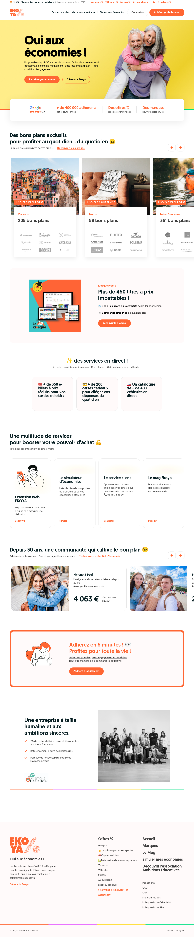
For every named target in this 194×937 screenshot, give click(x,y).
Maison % (125, 3)
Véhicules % (111, 3)
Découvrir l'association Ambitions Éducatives (162, 868)
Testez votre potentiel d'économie (99, 556)
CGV (144, 893)
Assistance (104, 895)
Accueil (148, 839)
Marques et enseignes (82, 12)
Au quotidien (105, 880)
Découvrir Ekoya (76, 79)
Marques (102, 846)
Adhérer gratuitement (167, 12)
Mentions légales (151, 898)
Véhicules (103, 870)
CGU (144, 888)
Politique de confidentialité (156, 902)
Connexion (137, 12)
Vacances (24, 214)
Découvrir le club (60, 12)
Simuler (63, 521)
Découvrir (20, 521)
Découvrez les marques (71, 148)
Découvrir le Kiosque (115, 323)
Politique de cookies (153, 907)
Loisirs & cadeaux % (161, 3)
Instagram (180, 931)
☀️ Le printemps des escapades (115, 850)
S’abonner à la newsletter (113, 890)
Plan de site (148, 883)
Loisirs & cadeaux (170, 214)
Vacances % (97, 3)
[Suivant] (180, 147)
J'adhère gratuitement (42, 79)
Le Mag (148, 853)
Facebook (169, 931)
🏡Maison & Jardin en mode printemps (118, 860)
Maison (93, 214)
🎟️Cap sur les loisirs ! (109, 855)
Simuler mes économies (111, 12)
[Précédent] (172, 147)
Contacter (109, 521)
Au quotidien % (140, 3)
